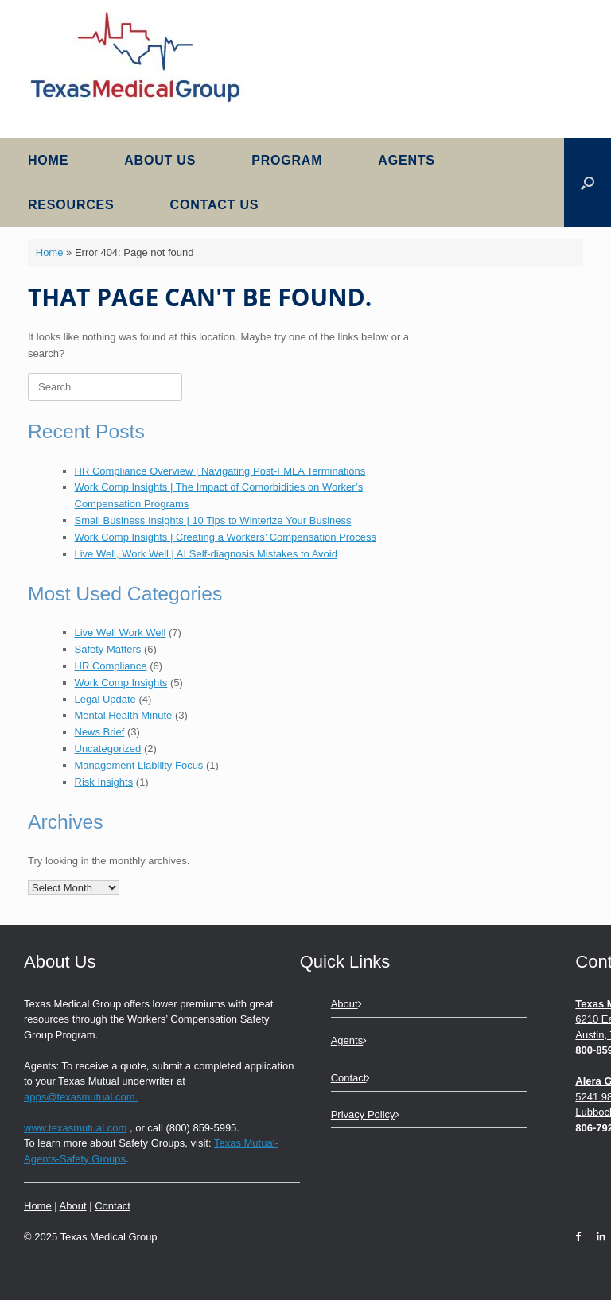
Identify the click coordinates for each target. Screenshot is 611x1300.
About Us (160, 160)
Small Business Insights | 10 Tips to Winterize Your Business (213, 520)
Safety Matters (108, 649)
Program (286, 160)
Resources (71, 204)
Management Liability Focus (139, 765)
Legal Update (105, 699)
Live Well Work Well (120, 632)
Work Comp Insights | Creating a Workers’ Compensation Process (226, 537)
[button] (587, 182)
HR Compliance (111, 666)
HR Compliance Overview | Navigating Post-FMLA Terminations (220, 471)
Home (48, 160)
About (73, 1206)
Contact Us (214, 204)
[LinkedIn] (597, 1237)
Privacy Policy (365, 1114)
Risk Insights (104, 782)
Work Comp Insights (121, 683)
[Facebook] (582, 1237)
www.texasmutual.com (75, 1128)
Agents (406, 160)
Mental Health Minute (124, 715)
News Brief (100, 732)
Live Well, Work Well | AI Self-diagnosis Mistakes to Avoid (206, 554)
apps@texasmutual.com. (81, 1097)
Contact (112, 1206)
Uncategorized (108, 749)
